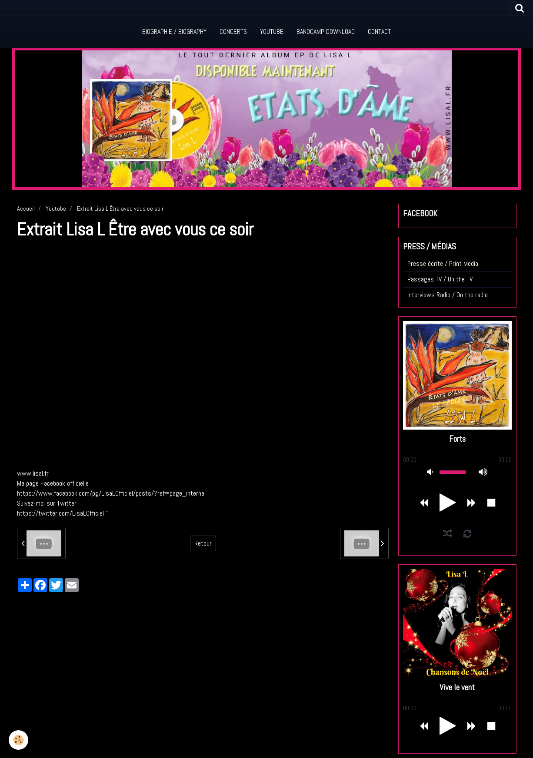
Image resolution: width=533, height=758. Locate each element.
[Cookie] (18, 740)
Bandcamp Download (325, 31)
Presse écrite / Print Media (442, 263)
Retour (203, 543)
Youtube (271, 31)
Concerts (233, 31)
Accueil (26, 208)
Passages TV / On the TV (440, 279)
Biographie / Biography (174, 31)
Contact (379, 31)
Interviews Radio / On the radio (447, 294)
